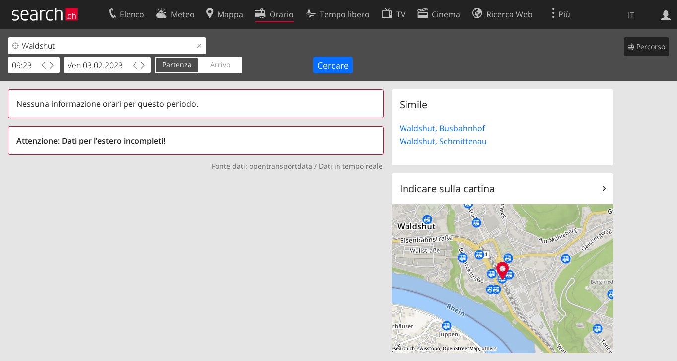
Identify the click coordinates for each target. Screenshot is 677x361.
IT (631, 14)
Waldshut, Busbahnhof (442, 128)
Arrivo (220, 64)
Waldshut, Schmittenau (443, 141)
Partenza (177, 64)
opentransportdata (280, 166)
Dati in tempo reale (351, 166)
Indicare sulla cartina (447, 188)
